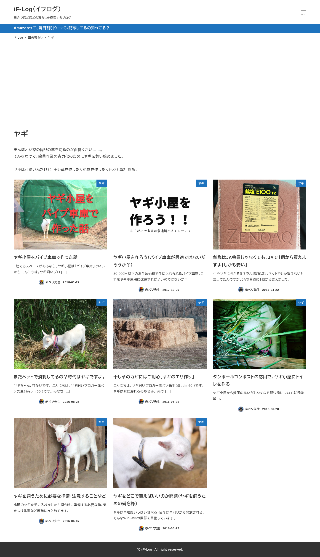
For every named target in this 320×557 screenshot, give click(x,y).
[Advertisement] (160, 85)
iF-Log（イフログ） (37, 9)
